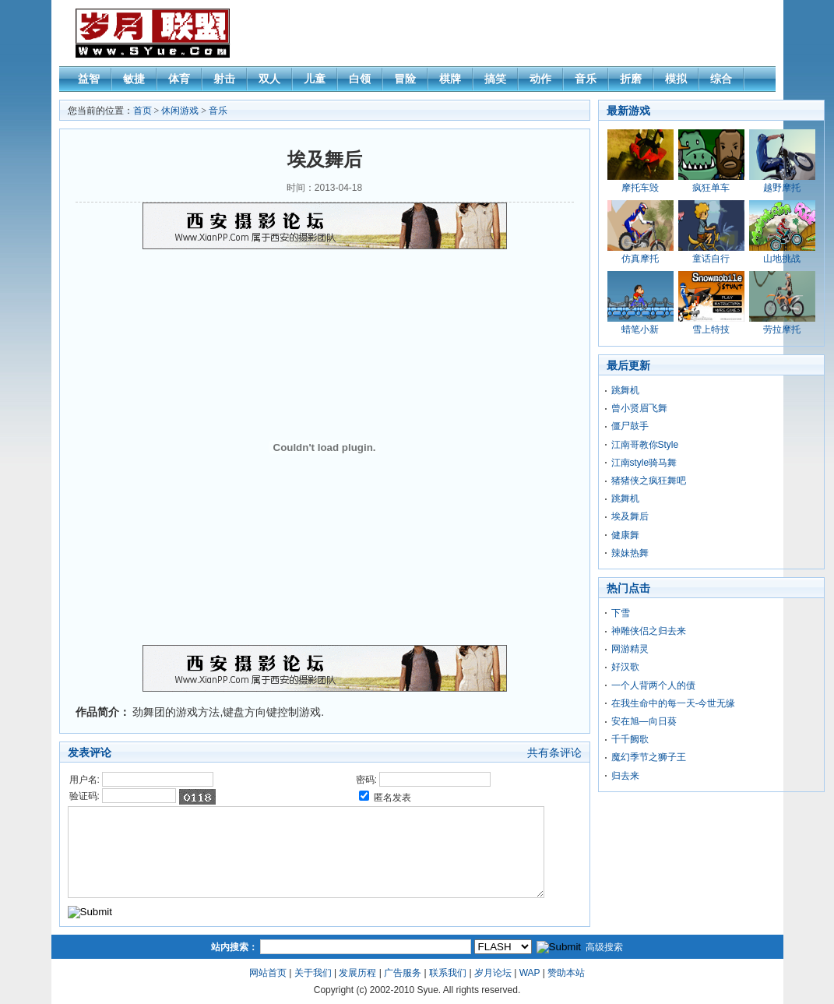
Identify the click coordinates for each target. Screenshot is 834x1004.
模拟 (676, 78)
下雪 (620, 613)
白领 (360, 78)
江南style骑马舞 (644, 462)
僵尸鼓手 (630, 426)
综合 (721, 78)
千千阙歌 (630, 739)
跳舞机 (625, 390)
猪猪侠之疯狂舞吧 (648, 480)
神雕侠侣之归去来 (648, 630)
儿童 (315, 78)
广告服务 (402, 972)
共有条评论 (554, 752)
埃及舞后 (630, 516)
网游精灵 (630, 648)
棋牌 (450, 78)
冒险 (405, 78)
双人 (269, 78)
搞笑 (495, 78)
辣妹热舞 (630, 553)
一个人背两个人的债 (653, 685)
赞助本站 (566, 972)
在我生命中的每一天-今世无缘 (673, 703)
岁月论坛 (493, 972)
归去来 (625, 775)
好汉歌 (625, 666)
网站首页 (268, 972)
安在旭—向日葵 (644, 721)
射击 (224, 78)
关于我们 (313, 972)
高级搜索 (604, 947)
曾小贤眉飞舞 (639, 408)
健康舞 (625, 535)
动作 (540, 78)
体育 (179, 78)
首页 (142, 110)
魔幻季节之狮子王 (648, 757)
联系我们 (447, 972)
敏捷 (134, 78)
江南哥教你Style (645, 444)
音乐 (585, 78)
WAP (529, 972)
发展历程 (357, 972)
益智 (89, 78)
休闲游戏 (180, 110)
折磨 (631, 78)
